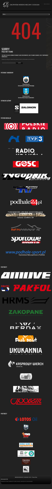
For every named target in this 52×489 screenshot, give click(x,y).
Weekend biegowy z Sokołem (21, 477)
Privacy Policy (34, 477)
